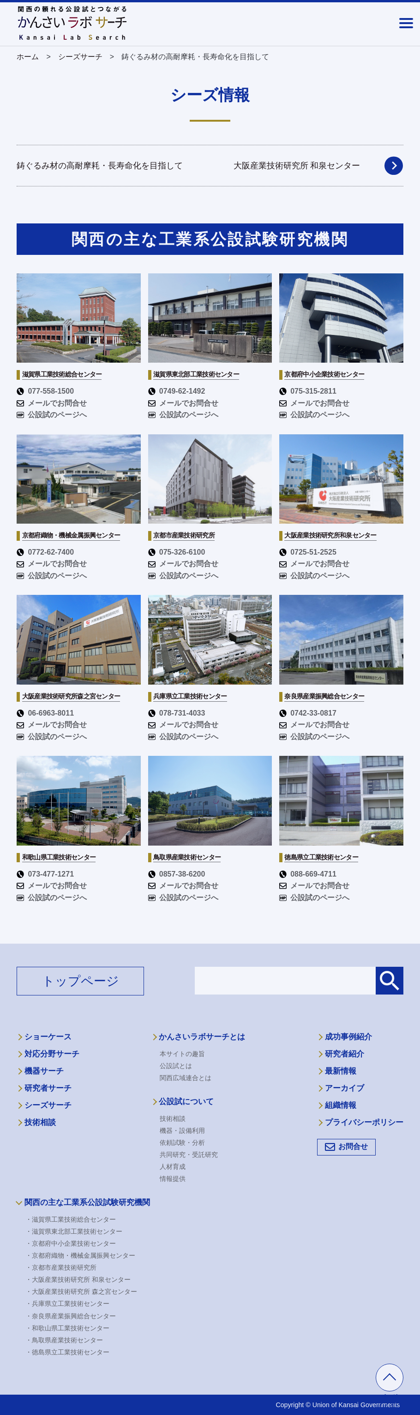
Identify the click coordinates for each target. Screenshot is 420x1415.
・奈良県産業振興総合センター (70, 1316)
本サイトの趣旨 (182, 1053)
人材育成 (173, 1166)
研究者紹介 (344, 1054)
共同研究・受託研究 (189, 1154)
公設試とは (176, 1065)
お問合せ (353, 1146)
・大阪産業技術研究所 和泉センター (78, 1279)
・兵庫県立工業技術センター (67, 1303)
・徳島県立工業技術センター (67, 1352)
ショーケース (48, 1036)
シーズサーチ (48, 1105)
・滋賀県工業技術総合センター (70, 1219)
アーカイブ (344, 1088)
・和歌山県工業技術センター (67, 1328)
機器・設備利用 (182, 1130)
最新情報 (340, 1071)
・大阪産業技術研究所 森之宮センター (81, 1291)
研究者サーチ (48, 1088)
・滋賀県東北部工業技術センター (73, 1231)
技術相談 (40, 1122)
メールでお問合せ (52, 403)
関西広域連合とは (185, 1077)
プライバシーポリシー (364, 1122)
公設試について (186, 1101)
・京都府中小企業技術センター (70, 1243)
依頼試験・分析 (182, 1142)
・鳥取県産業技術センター (64, 1340)
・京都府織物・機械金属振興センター (80, 1255)
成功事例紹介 (348, 1036)
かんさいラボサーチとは (202, 1036)
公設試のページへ (52, 415)
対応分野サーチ (51, 1054)
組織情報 (340, 1105)
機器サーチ (44, 1071)
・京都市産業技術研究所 (60, 1267)
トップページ (80, 981)
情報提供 (173, 1178)
